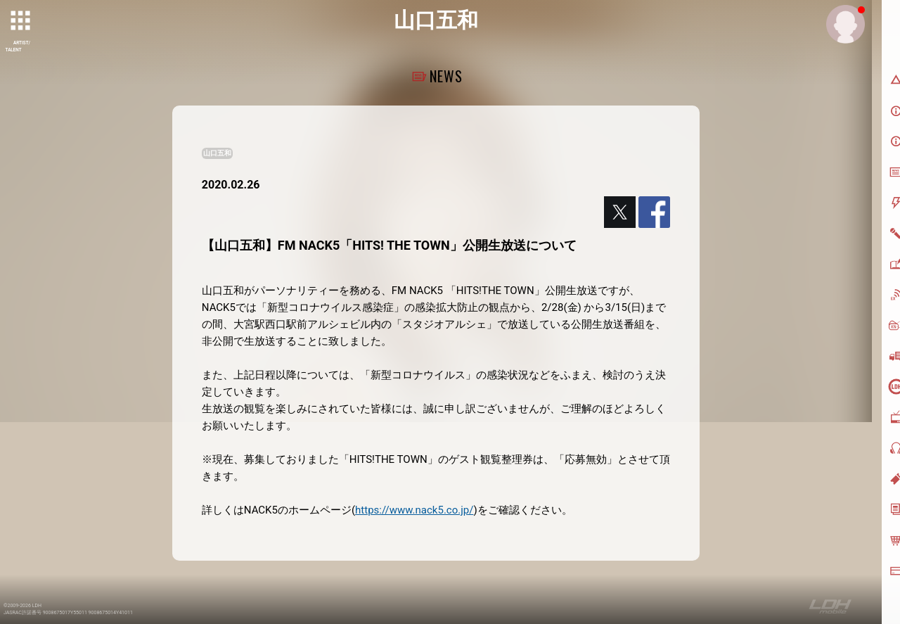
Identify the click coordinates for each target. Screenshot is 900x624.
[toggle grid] (22, 22)
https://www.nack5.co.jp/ (414, 510)
